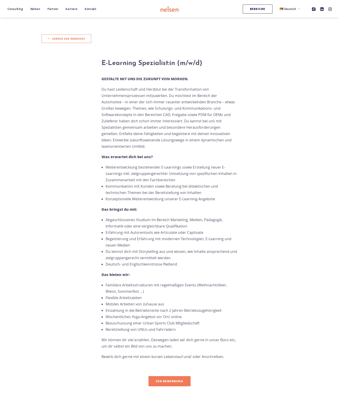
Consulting (15, 9)
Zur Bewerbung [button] (169, 381)
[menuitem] (16, 9)
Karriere (71, 9)
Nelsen (35, 9)
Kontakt (90, 9)
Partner (52, 9)
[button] (314, 9)
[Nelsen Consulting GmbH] (170, 9)
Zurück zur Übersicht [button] (66, 38)
